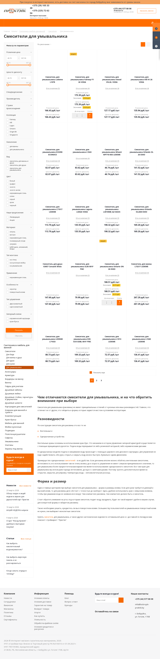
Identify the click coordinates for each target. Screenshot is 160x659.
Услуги (37, 612)
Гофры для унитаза (14, 386)
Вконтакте (97, 617)
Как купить (39, 616)
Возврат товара (41, 609)
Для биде (10, 354)
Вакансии (8, 605)
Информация (41, 593)
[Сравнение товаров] (156, 44)
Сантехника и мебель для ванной (16, 346)
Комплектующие (13, 416)
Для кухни (10, 364)
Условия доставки (42, 601)
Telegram (116, 617)
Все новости (25, 485)
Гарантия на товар (43, 605)
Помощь (69, 593)
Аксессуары (10, 371)
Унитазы (9, 445)
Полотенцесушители (15, 434)
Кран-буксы (10, 419)
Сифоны (9, 437)
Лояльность (40, 619)
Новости (8, 598)
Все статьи (26, 538)
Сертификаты (10, 619)
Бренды (68, 605)
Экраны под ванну (14, 448)
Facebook (103, 617)
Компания (9, 593)
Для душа (10, 360)
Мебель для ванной (14, 423)
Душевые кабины (13, 390)
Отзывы (7, 616)
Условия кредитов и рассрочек (43, 627)
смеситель (48, 517)
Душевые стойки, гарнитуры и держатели (19, 398)
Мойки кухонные (13, 427)
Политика (8, 612)
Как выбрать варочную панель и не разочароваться (16, 560)
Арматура (9, 375)
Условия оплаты (41, 598)
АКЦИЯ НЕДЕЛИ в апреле (17, 510)
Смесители (10, 351)
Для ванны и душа (14, 357)
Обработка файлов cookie (46, 623)
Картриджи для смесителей (18, 406)
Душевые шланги (13, 403)
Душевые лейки (13, 393)
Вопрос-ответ (71, 601)
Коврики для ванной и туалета (16, 411)
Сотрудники (10, 601)
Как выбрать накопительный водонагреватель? (14, 546)
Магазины (9, 609)
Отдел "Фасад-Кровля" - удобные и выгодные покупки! (16, 524)
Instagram (110, 617)
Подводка (10, 430)
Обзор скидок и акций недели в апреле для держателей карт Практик (17, 496)
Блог (67, 598)
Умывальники (11, 441)
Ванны (8, 382)
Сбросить (19, 336)
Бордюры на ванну (14, 379)
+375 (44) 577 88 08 (122, 8)
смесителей (69, 460)
